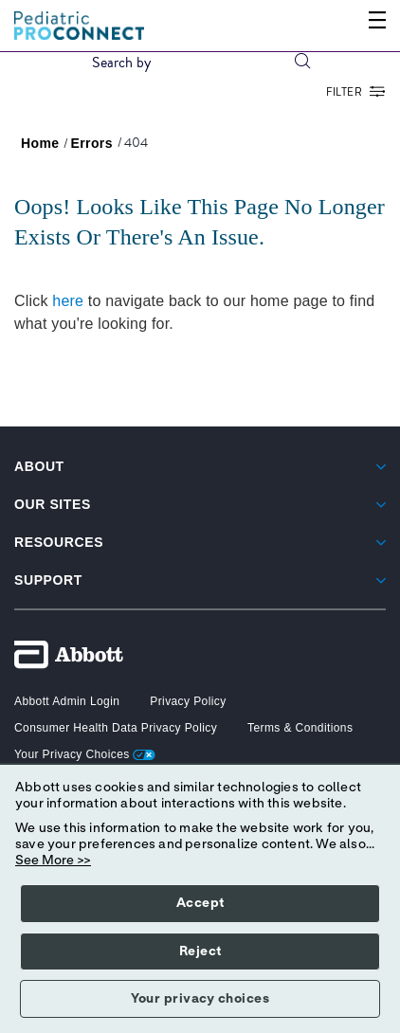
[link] (40, 143)
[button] (302, 62)
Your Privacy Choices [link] (84, 754)
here (67, 301)
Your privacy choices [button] (200, 999)
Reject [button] (200, 951)
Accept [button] (200, 903)
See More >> (53, 860)
